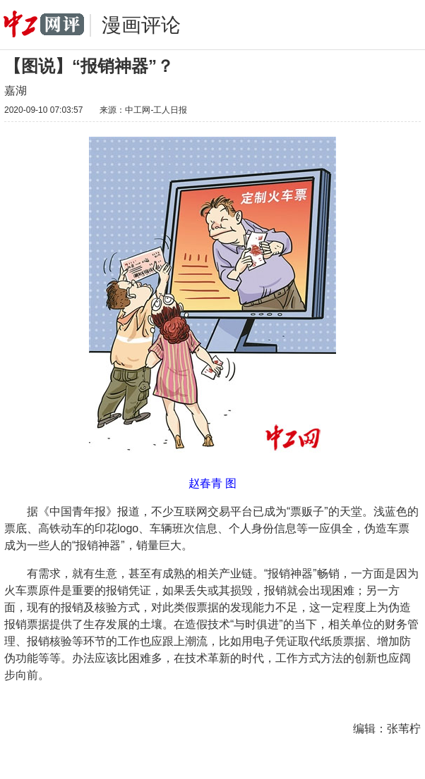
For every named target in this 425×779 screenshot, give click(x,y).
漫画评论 (141, 25)
